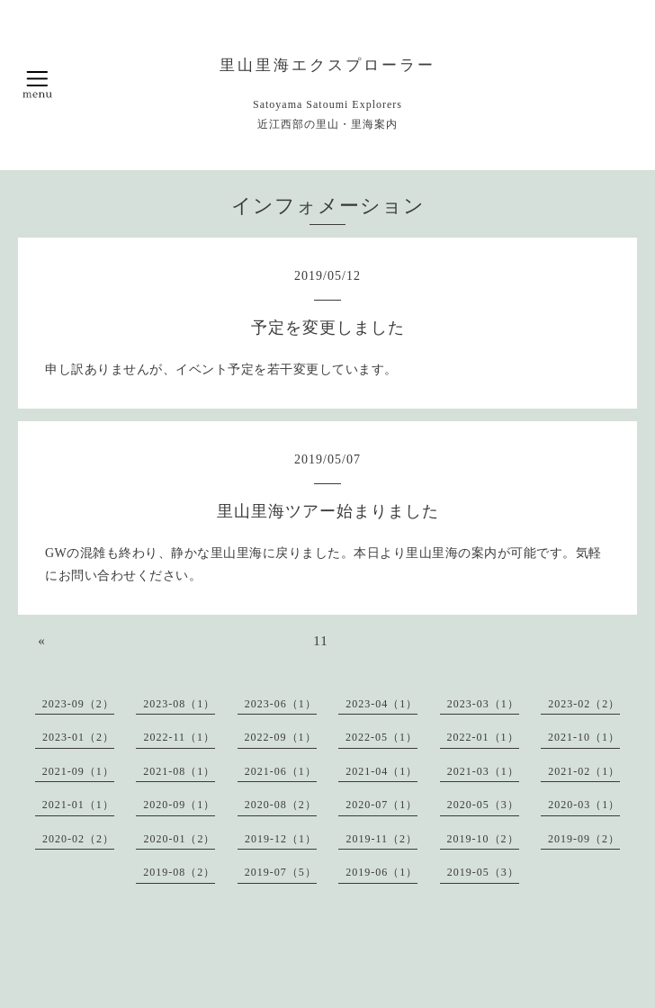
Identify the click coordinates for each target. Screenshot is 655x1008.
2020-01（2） (179, 838)
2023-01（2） (78, 737)
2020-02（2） (78, 838)
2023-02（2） (584, 704)
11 (320, 641)
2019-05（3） (483, 872)
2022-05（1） (381, 737)
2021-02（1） (584, 771)
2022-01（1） (483, 737)
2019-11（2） (381, 838)
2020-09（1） (179, 804)
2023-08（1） (179, 704)
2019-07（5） (281, 872)
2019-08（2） (179, 872)
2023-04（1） (381, 704)
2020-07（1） (381, 804)
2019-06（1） (381, 872)
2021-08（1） (179, 771)
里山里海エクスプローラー (327, 65)
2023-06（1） (281, 704)
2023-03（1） (483, 704)
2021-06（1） (281, 771)
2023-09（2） (78, 704)
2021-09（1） (78, 771)
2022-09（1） (281, 737)
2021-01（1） (78, 804)
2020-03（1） (584, 804)
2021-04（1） (381, 771)
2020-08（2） (281, 804)
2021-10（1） (584, 737)
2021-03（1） (483, 771)
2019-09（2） (584, 838)
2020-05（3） (483, 804)
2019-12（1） (281, 838)
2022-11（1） (179, 737)
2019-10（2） (483, 838)
